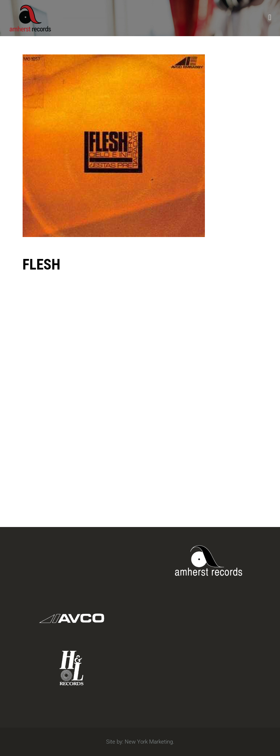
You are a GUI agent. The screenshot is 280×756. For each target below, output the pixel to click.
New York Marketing (149, 741)
